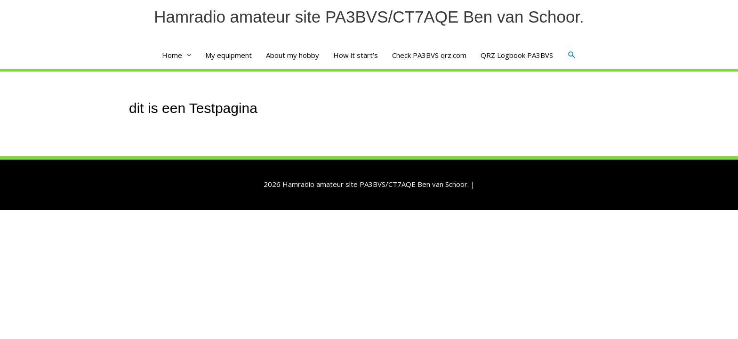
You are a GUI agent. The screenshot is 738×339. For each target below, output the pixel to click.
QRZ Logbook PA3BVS (517, 55)
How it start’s (355, 55)
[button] (572, 55)
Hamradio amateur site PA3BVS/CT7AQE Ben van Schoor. (369, 17)
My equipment (228, 55)
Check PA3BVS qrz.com (429, 55)
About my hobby (292, 55)
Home (172, 55)
